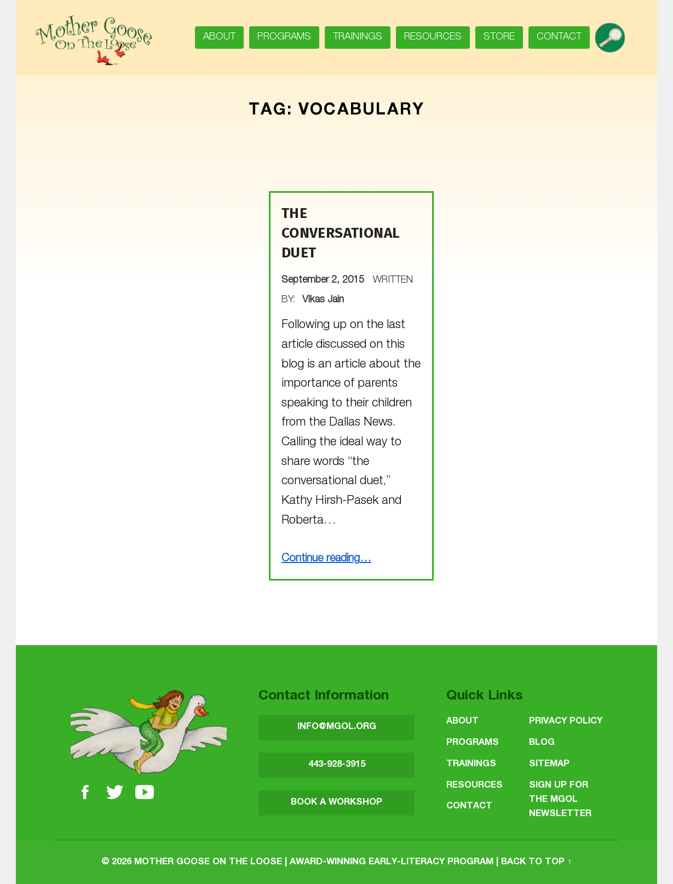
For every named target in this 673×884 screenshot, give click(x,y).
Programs (284, 37)
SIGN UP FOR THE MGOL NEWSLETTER (560, 800)
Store (499, 37)
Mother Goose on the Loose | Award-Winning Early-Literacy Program (313, 862)
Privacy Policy (565, 721)
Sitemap (549, 764)
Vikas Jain (323, 300)
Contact (559, 37)
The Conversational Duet (340, 233)
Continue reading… (326, 559)
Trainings (357, 37)
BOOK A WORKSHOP (336, 802)
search (614, 34)
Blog (542, 743)
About (219, 37)
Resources (433, 37)
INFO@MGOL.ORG (336, 727)
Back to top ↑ (536, 862)
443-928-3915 (336, 765)
